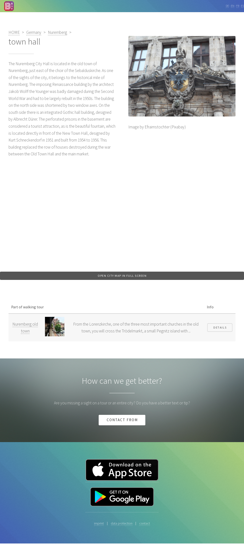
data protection (121, 523)
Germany (33, 32)
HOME (14, 32)
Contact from (122, 420)
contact (144, 523)
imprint (99, 523)
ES (242, 6)
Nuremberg (57, 32)
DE (227, 6)
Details (220, 327)
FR (237, 6)
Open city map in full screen (122, 275)
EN (232, 6)
